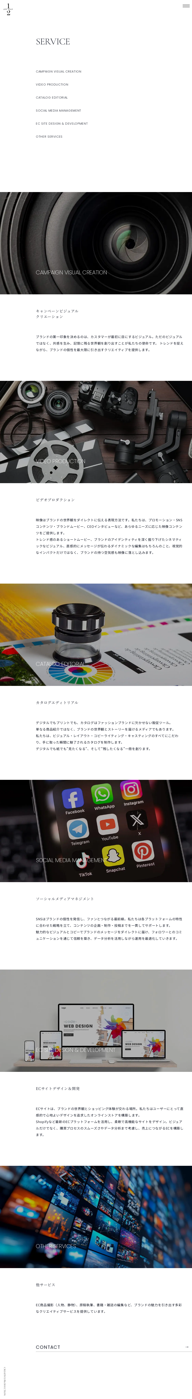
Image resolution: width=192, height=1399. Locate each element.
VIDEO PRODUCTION (52, 84)
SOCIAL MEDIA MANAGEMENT (58, 110)
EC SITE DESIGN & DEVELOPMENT (62, 123)
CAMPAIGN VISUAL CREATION (58, 71)
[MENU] (186, 6)
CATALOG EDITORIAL (52, 97)
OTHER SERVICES (49, 136)
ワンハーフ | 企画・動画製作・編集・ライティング (8, 9)
